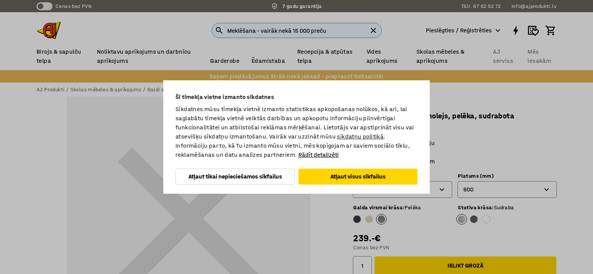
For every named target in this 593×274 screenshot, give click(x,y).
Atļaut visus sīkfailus (358, 176)
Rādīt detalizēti (318, 154)
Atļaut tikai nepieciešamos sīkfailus (235, 176)
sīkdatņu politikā (360, 136)
